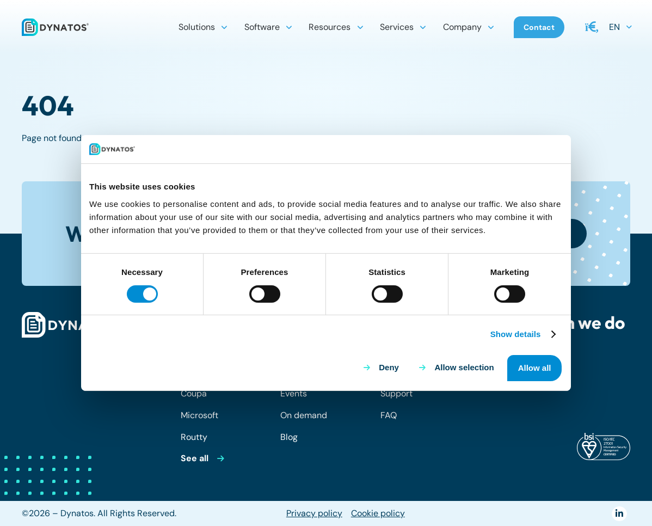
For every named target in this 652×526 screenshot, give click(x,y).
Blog (289, 437)
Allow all (534, 367)
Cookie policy (378, 513)
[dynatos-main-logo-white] (71, 325)
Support (396, 393)
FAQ (388, 415)
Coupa (194, 393)
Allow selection (464, 367)
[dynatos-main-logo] (55, 27)
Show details (515, 334)
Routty (194, 437)
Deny (389, 367)
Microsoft (199, 415)
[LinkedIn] (619, 513)
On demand (303, 415)
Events (293, 393)
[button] (224, 27)
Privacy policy (314, 513)
